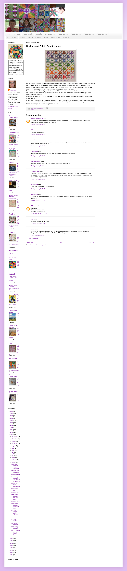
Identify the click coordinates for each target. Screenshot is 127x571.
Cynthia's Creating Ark (37, 118)
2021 (11, 420)
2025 (11, 411)
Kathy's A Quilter (35, 161)
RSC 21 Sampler (50, 34)
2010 (11, 547)
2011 (11, 545)
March (13, 457)
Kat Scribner (34, 151)
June (13, 450)
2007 (11, 554)
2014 (11, 538)
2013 (11, 540)
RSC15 (32, 109)
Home (9, 34)
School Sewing (15, 517)
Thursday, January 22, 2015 (38, 223)
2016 (11, 432)
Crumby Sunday (15, 474)
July (13, 448)
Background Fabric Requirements (15, 485)
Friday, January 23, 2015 (37, 235)
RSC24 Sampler (28, 34)
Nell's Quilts (34, 194)
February (14, 460)
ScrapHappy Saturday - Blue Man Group (14, 497)
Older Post (91, 242)
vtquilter (11, 162)
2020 (11, 423)
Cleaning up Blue (14, 489)
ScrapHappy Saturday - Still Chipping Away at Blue (15, 479)
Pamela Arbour (35, 171)
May (13, 453)
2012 (11, 543)
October (14, 441)
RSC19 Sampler (63, 34)
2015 (11, 434)
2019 (11, 425)
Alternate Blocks (15, 501)
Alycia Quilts (12, 149)
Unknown (33, 206)
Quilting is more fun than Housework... (13, 196)
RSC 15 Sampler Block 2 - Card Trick (14, 512)
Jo (31, 140)
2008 (11, 552)
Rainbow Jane (55, 37)
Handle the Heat (13, 250)
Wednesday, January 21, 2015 (39, 213)
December (15, 436)
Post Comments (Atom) (40, 245)
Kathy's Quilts (13, 180)
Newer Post (30, 242)
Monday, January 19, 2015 (38, 124)
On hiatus (18, 315)
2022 (11, 418)
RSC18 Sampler (76, 34)
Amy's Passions (13, 294)
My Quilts (39, 34)
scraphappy (13, 90)
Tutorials (22, 37)
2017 (11, 430)
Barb (32, 219)
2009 (11, 550)
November (15, 439)
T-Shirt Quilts (67, 37)
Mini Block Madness (34, 37)
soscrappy (22, 9)
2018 (11, 427)
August (14, 446)
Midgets (46, 37)
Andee (32, 229)
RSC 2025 (16, 34)
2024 (11, 413)
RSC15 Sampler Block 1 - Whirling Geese (15, 533)
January (14, 462)
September (15, 443)
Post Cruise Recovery (14, 523)
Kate (32, 130)
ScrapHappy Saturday (14, 527)
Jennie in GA (34, 184)
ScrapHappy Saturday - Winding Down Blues (15, 466)
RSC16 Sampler (89, 34)
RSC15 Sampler (102, 34)
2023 (11, 416)
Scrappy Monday (14, 520)
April (13, 455)
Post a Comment (33, 238)
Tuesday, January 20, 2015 (38, 200)
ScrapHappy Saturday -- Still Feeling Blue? (15, 506)
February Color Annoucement (15, 471)
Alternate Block (15, 492)
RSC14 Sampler (12, 37)
